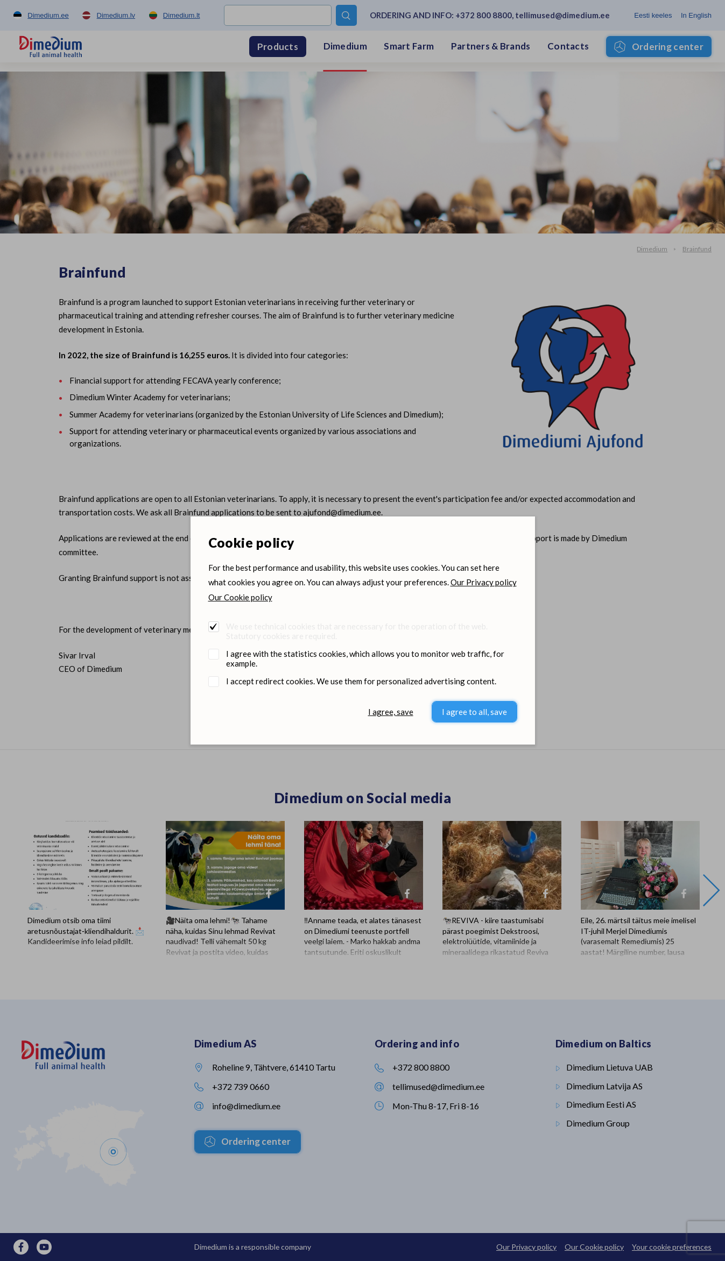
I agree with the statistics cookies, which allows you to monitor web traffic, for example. (365, 658)
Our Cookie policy (240, 597)
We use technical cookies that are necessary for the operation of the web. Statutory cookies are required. (357, 631)
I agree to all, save (474, 712)
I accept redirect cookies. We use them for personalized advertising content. (361, 681)
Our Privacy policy (484, 582)
